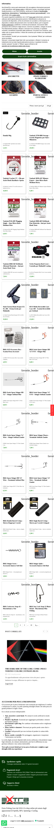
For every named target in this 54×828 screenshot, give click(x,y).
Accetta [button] (39, 51)
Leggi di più (9, 684)
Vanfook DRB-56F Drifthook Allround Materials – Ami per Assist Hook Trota (13, 266)
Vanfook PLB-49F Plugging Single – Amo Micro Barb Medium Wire (12, 223)
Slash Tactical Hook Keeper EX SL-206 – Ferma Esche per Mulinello (14, 309)
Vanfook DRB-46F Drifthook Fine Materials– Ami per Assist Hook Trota (40, 223)
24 (49, 106)
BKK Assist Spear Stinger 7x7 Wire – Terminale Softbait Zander (39, 480)
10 (31, 625)
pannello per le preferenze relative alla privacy (16, 46)
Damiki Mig (7, 135)
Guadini (13, 95)
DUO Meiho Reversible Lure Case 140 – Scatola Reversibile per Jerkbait (39, 309)
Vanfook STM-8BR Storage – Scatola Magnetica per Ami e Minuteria (39, 138)
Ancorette (13, 76)
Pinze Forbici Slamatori (40, 77)
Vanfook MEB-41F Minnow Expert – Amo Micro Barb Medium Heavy (38, 180)
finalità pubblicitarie (8, 25)
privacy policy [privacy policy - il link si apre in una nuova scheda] (20, 9)
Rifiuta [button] (14, 51)
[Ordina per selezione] (36, 106)
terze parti (32, 17)
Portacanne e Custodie (40, 96)
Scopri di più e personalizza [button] (27, 56)
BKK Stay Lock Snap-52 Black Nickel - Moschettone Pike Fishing (40, 609)
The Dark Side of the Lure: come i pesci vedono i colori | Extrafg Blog (25, 670)
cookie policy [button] (16, 15)
